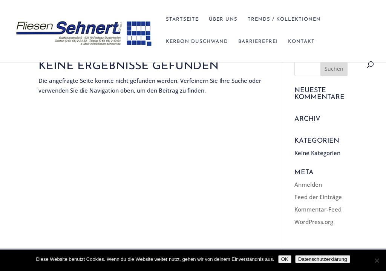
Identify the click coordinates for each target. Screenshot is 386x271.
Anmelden (308, 184)
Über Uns (223, 19)
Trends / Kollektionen (284, 19)
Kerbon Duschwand (197, 41)
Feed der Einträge (318, 197)
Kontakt (301, 41)
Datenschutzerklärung (322, 259)
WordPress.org (313, 221)
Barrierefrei (258, 41)
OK (284, 259)
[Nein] (376, 260)
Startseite (182, 19)
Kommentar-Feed (318, 209)
